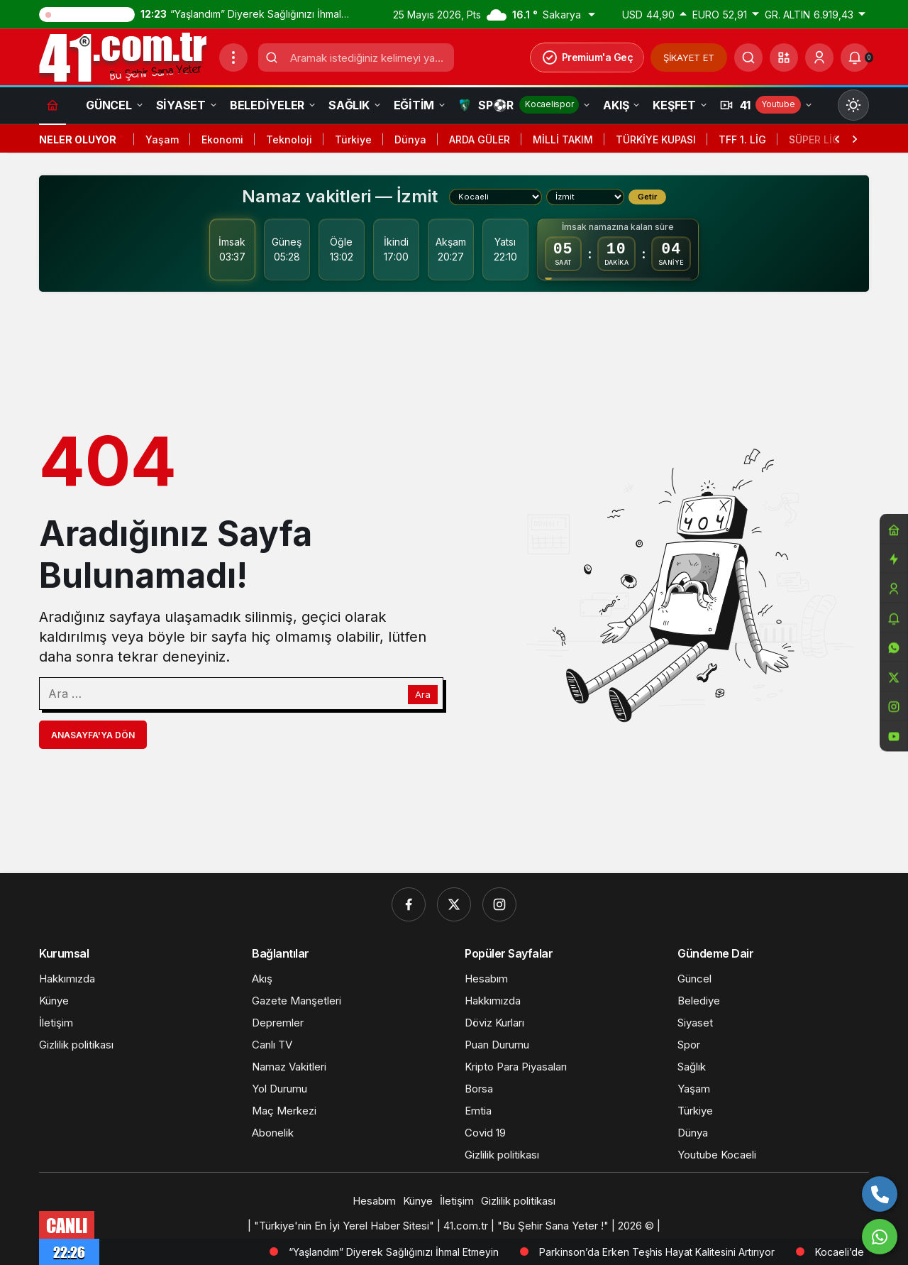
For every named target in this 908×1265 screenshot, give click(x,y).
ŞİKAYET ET (688, 57)
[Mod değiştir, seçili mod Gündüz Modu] (853, 105)
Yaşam (162, 139)
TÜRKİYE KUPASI (656, 139)
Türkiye (353, 139)
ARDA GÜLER (479, 139)
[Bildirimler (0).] (855, 57)
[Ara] (748, 57)
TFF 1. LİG (742, 139)
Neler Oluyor (77, 139)
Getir (647, 197)
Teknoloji (289, 139)
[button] (784, 57)
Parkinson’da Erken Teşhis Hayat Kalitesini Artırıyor (729, 1252)
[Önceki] (837, 138)
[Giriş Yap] (819, 57)
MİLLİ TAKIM (563, 139)
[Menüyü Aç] (233, 57)
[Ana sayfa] (52, 104)
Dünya (410, 139)
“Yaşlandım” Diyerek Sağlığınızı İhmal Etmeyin (466, 1252)
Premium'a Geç (587, 57)
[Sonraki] (855, 138)
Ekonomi (222, 139)
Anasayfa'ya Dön (93, 735)
